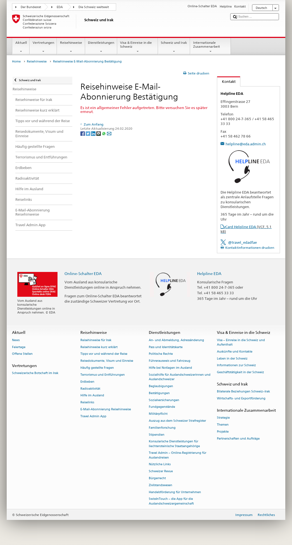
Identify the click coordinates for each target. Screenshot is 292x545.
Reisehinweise (71, 47)
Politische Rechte (161, 354)
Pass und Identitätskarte (166, 347)
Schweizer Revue (161, 471)
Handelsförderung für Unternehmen (175, 492)
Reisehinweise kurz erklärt (99, 347)
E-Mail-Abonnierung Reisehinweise (105, 409)
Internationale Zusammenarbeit (210, 47)
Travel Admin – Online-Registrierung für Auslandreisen (177, 455)
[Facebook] (83, 133)
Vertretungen (43, 47)
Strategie (223, 418)
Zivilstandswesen (160, 485)
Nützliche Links (160, 464)
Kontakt (226, 81)
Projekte (223, 431)
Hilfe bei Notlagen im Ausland (170, 368)
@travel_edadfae (242, 242)
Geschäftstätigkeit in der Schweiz (240, 372)
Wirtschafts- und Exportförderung (241, 398)
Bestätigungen (159, 393)
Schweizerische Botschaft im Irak (35, 373)
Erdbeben (87, 382)
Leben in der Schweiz (232, 358)
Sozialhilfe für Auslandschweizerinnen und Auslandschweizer (179, 377)
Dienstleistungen (101, 47)
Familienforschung (162, 428)
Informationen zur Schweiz (236, 365)
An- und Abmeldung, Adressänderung (176, 340)
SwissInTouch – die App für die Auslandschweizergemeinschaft (171, 501)
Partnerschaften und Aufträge (238, 438)
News (16, 340)
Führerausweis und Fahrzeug (169, 361)
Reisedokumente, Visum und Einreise (106, 361)
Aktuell (21, 47)
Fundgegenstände (162, 407)
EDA (60, 7)
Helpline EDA (209, 273)
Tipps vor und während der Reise (103, 354)
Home (16, 61)
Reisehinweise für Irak (95, 340)
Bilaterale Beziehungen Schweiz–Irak (243, 392)
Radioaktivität (90, 388)
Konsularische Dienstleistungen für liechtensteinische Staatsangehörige (174, 444)
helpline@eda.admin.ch (246, 144)
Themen (223, 424)
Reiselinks (87, 402)
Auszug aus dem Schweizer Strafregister (177, 421)
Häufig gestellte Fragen (97, 368)
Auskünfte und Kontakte (234, 351)
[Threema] (99, 133)
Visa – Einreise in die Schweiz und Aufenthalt (241, 342)
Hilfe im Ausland (92, 395)
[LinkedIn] (93, 133)
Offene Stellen (22, 354)
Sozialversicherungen (164, 400)
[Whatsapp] (104, 133)
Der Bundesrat (31, 7)
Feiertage (18, 347)
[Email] (109, 133)
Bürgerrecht (157, 478)
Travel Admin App (93, 416)
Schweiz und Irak (174, 47)
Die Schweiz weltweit (93, 7)
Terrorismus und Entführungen (102, 375)
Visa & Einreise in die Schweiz (138, 47)
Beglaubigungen (161, 386)
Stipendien (156, 435)
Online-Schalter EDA (83, 273)
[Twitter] (88, 133)
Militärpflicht (158, 414)
